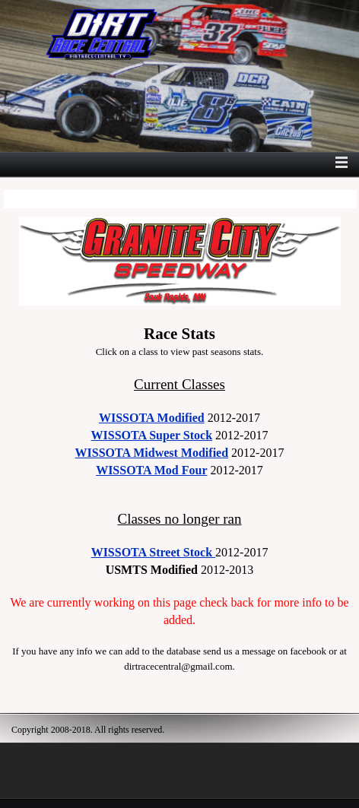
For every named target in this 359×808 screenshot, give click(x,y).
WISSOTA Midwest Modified (152, 452)
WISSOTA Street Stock (153, 552)
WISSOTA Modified (152, 417)
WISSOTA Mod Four (151, 470)
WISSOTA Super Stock (151, 435)
